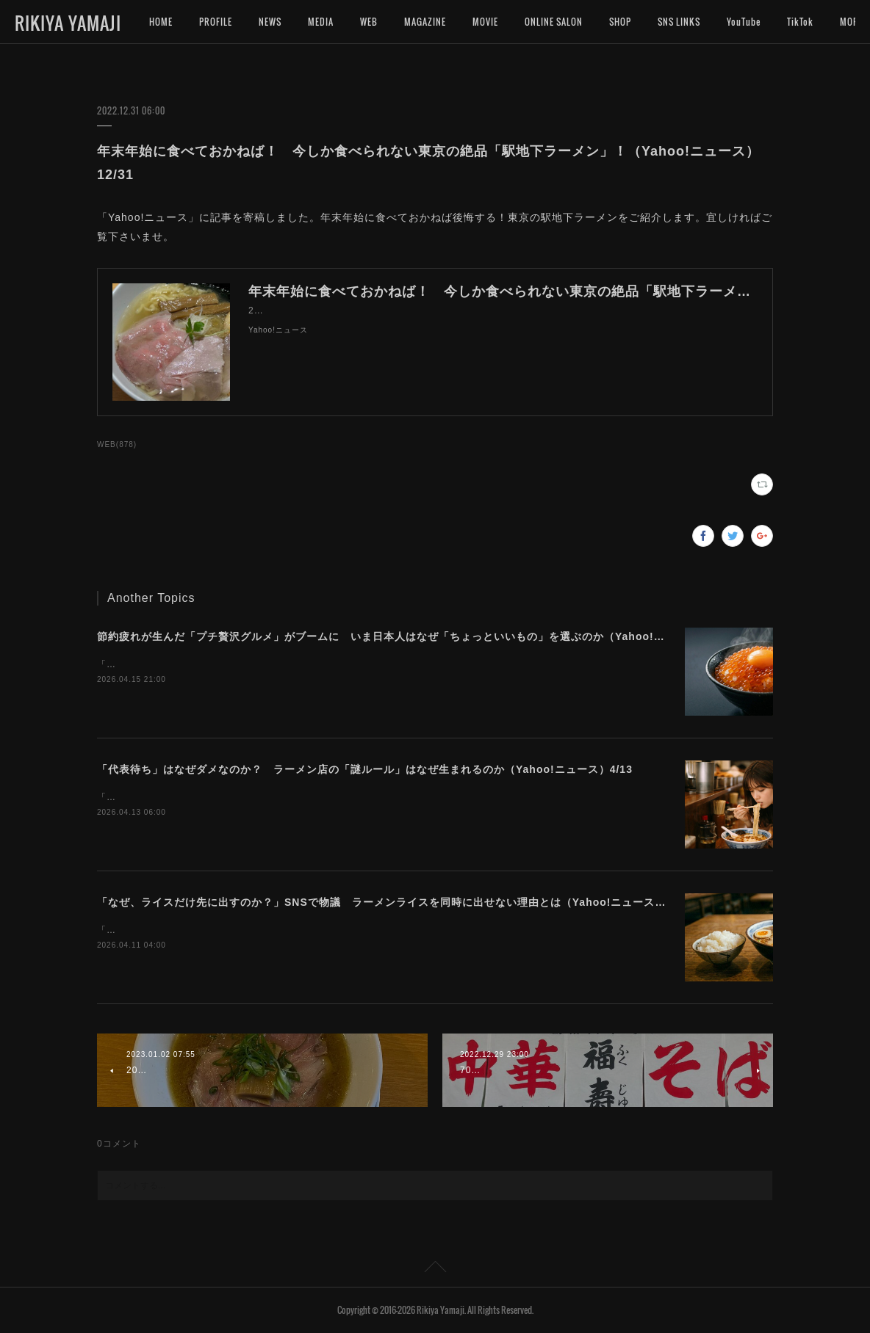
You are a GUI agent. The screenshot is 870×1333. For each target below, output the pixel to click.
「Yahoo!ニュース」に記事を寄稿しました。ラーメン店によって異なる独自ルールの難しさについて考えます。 (337, 797)
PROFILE (215, 21)
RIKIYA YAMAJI (68, 23)
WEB (369, 21)
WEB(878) (117, 444)
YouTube (744, 21)
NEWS (270, 21)
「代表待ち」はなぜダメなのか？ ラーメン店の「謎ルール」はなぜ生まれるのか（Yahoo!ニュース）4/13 (365, 769)
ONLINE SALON (554, 21)
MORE (798, 21)
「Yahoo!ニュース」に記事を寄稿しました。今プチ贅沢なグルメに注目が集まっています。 (294, 664)
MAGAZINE (425, 21)
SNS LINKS (679, 21)
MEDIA (321, 21)
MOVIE (485, 21)
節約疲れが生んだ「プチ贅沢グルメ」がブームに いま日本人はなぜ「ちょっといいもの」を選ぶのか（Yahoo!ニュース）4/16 (414, 636)
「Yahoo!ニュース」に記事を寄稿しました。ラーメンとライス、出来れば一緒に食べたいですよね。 (313, 930)
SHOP (620, 21)
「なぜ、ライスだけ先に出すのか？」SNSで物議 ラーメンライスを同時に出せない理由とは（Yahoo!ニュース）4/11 (393, 902)
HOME (161, 21)
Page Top (435, 1269)
